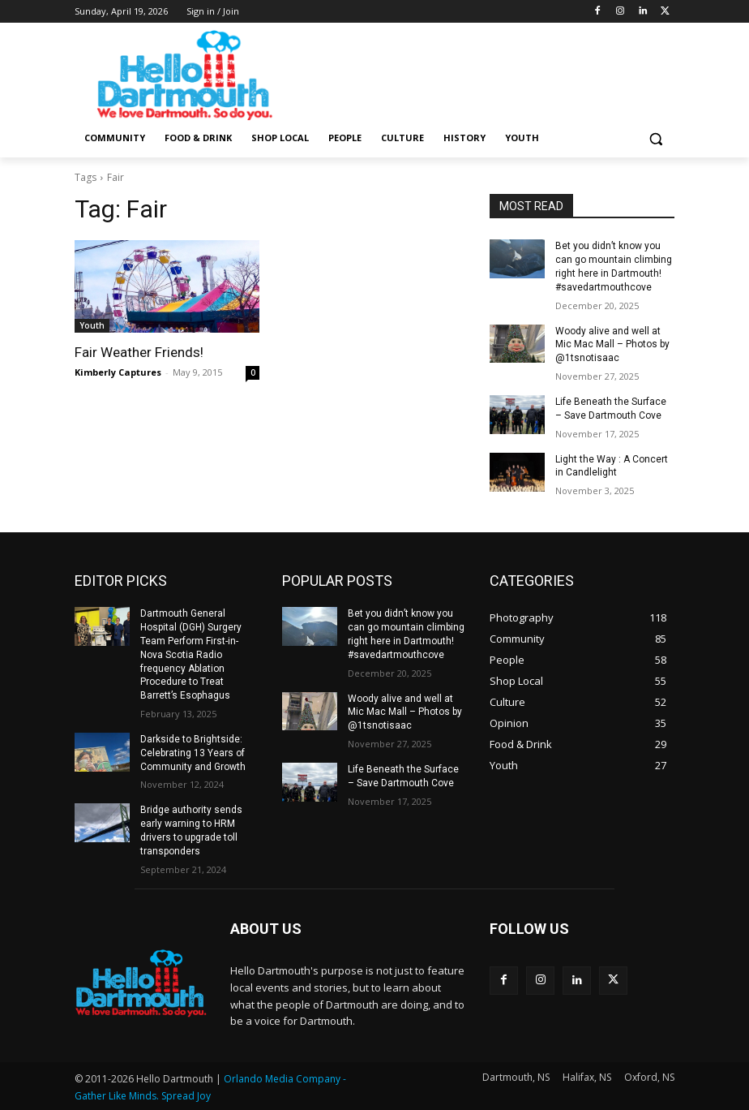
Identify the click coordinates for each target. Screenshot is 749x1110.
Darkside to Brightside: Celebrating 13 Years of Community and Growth (193, 753)
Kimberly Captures (118, 372)
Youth (92, 325)
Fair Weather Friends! (139, 352)
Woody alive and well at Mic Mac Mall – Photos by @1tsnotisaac (612, 344)
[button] (655, 138)
